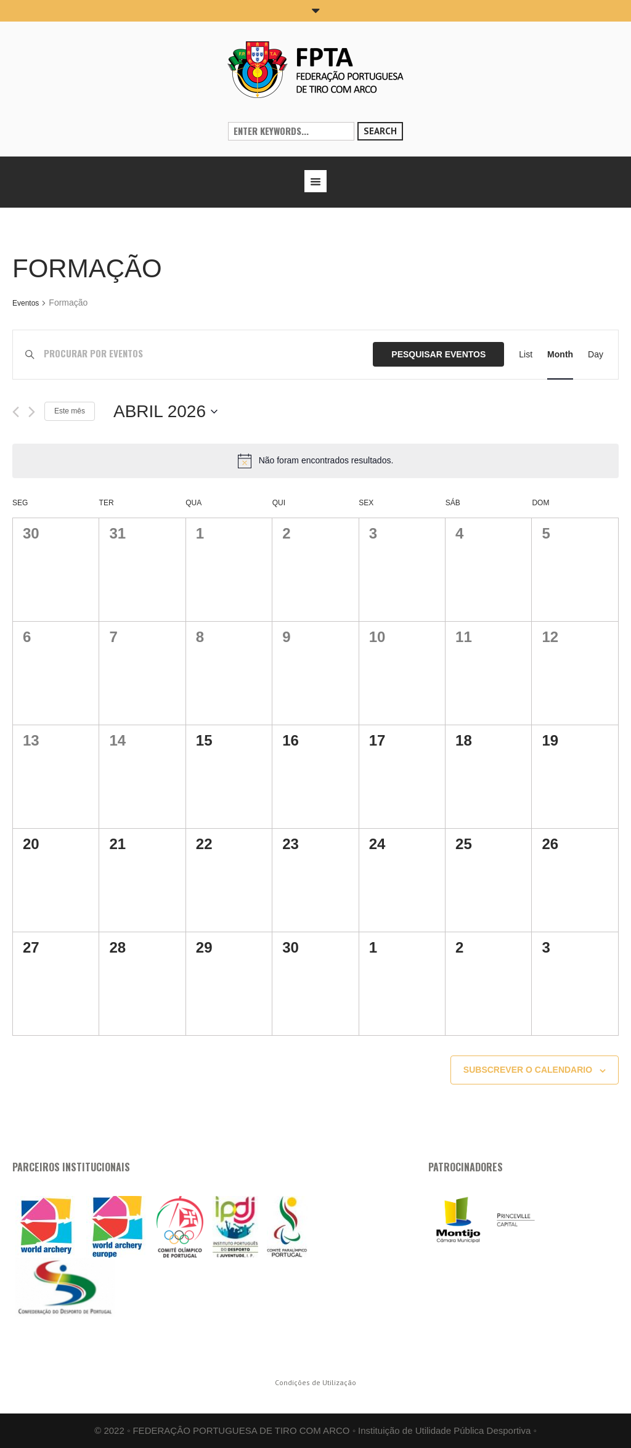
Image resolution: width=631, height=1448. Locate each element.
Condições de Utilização (315, 1382)
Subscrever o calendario (527, 1070)
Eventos (25, 303)
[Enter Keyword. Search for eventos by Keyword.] (208, 354)
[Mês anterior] (15, 412)
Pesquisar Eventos (438, 354)
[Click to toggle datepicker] (165, 411)
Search (380, 131)
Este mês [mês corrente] (69, 411)
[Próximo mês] (31, 412)
